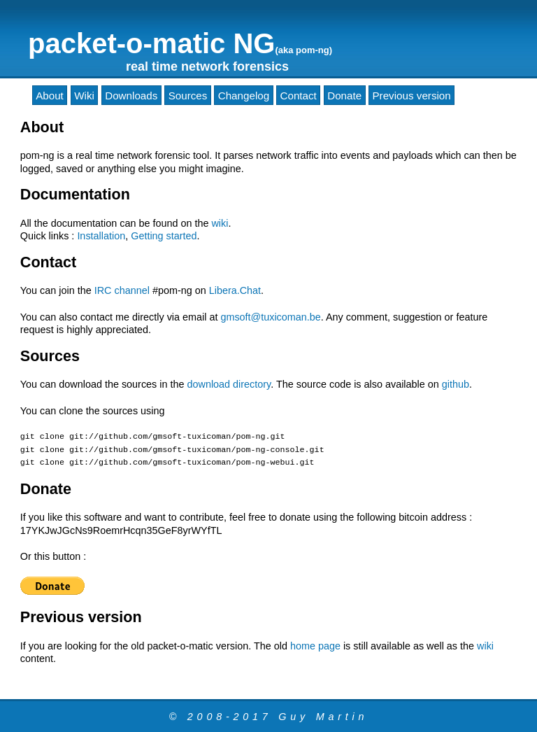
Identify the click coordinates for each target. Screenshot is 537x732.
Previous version (411, 95)
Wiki (84, 95)
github (455, 384)
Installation (101, 235)
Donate (344, 95)
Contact (298, 95)
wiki (219, 223)
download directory (229, 384)
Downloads (131, 95)
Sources (188, 95)
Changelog (243, 95)
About (50, 95)
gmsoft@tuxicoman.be (270, 317)
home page (315, 646)
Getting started (163, 235)
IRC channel (122, 290)
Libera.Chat (235, 290)
